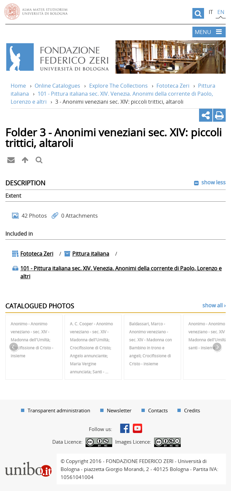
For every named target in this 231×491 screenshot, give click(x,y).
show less (213, 182)
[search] (198, 13)
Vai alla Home (57, 57)
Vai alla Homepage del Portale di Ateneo (36, 11)
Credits (192, 410)
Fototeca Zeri (172, 85)
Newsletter (119, 410)
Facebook (124, 428)
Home (18, 85)
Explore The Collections (118, 85)
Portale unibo (28, 457)
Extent (13, 195)
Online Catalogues (57, 85)
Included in (19, 233)
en (220, 12)
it (211, 12)
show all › (214, 305)
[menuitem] (55, 410)
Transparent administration (59, 410)
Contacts (158, 410)
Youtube (137, 428)
